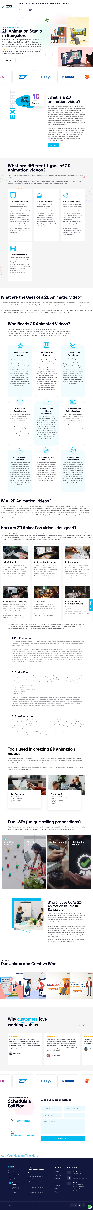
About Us (27, 3)
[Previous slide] (79, 1025)
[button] (1, 985)
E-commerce (23, 10)
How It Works (44, 3)
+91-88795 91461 (77, 1173)
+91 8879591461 (23, 1121)
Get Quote (53, 145)
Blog (58, 3)
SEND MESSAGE (63, 1138)
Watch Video (9, 60)
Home (21, 3)
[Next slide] (83, 1025)
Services (34, 3)
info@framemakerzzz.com (22, 1135)
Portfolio (53, 3)
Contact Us (65, 3)
